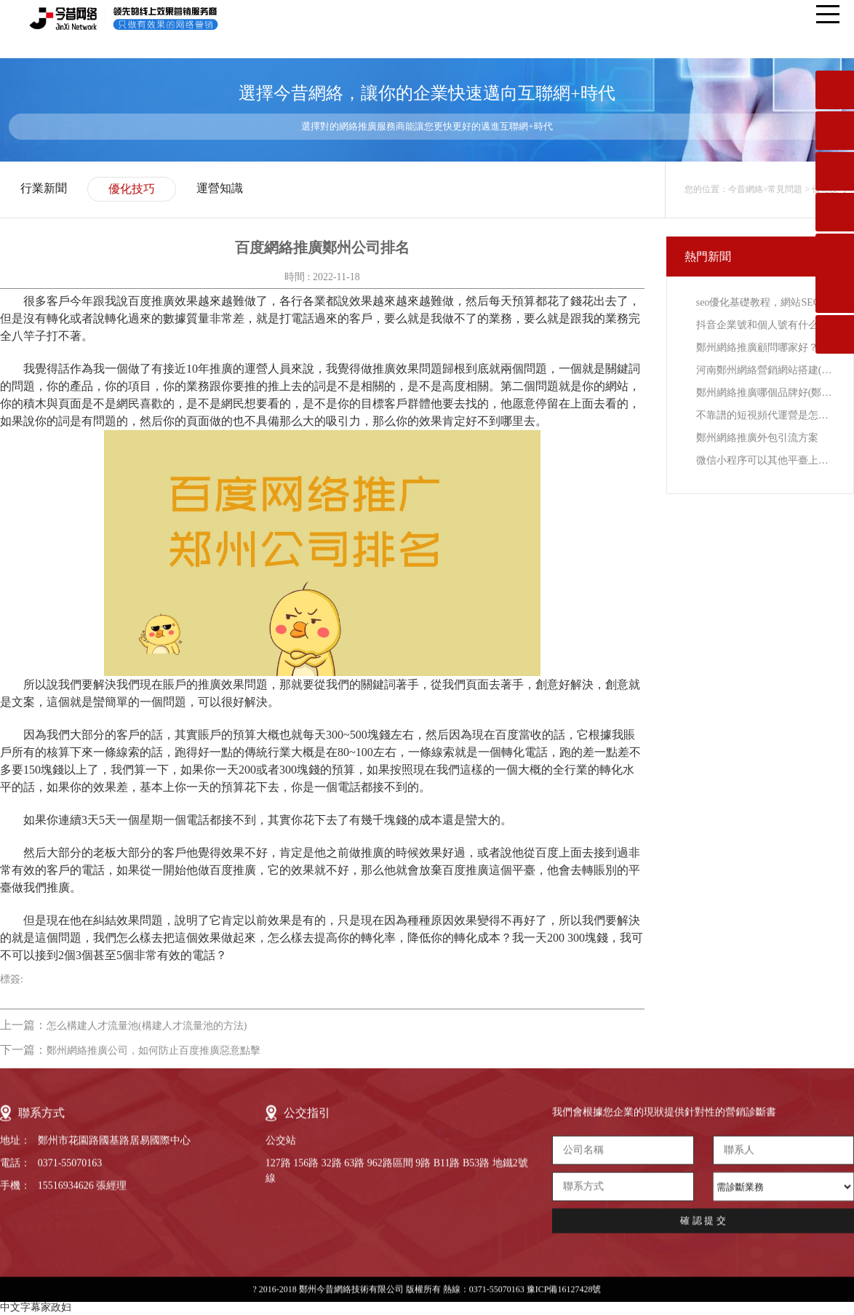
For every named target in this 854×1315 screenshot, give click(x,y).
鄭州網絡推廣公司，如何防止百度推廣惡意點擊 (153, 1050)
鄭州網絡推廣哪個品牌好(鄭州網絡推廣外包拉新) (765, 392)
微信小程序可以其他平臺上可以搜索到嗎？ (765, 460)
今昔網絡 (745, 189)
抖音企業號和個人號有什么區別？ (765, 324)
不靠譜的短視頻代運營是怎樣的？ (765, 415)
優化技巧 (131, 189)
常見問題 (784, 189)
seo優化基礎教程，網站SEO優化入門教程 (765, 302)
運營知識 (219, 188)
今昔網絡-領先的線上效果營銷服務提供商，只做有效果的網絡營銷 (133, 18)
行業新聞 (43, 188)
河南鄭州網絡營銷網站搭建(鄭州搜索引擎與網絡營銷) (765, 370)
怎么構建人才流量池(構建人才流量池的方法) (147, 1025)
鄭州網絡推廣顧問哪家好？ (757, 347)
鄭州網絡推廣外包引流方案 (757, 437)
